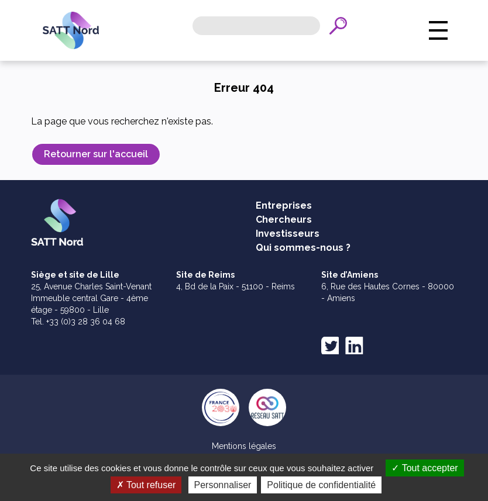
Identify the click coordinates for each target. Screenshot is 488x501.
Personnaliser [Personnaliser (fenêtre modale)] (223, 485)
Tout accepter (424, 468)
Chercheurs (284, 219)
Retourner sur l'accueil (96, 154)
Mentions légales (244, 446)
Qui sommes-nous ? (303, 247)
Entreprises (284, 205)
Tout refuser (146, 485)
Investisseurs (287, 233)
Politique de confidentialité (321, 485)
